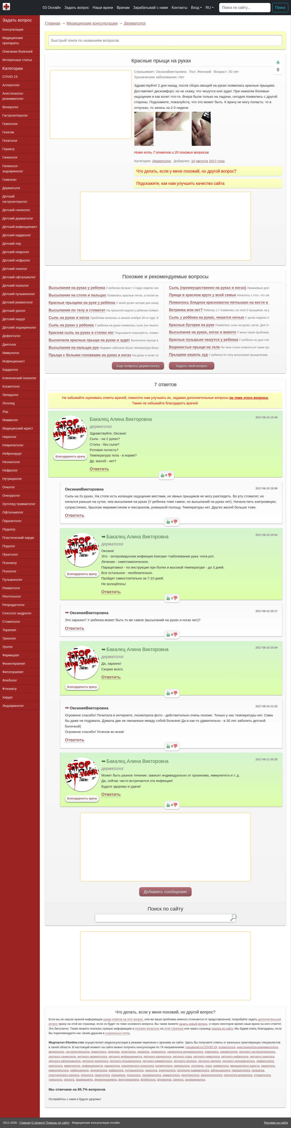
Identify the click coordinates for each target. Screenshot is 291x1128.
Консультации (13, 29)
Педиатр (9, 529)
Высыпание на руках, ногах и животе (202, 332)
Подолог (9, 546)
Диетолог (9, 344)
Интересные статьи (17, 60)
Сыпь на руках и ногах (69, 318)
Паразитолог (12, 521)
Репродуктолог (14, 605)
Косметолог (11, 386)
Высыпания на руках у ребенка (77, 288)
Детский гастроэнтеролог (15, 199)
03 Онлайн (52, 8)
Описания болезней (18, 51)
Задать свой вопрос (191, 366)
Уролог (8, 647)
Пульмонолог (13, 579)
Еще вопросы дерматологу (137, 366)
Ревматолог (11, 588)
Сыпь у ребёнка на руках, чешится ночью (206, 317)
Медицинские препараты (13, 40)
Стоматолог (11, 621)
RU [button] (208, 8)
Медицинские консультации (92, 23)
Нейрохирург (12, 453)
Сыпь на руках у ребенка (71, 325)
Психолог (10, 571)
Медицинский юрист (18, 428)
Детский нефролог (16, 260)
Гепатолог (10, 140)
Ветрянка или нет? (186, 310)
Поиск (280, 8)
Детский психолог (16, 285)
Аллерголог (11, 85)
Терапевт (10, 630)
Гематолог (10, 124)
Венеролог (11, 107)
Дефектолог (12, 336)
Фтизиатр (10, 689)
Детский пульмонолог (19, 294)
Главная (52, 23)
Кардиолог (10, 369)
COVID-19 (10, 76)
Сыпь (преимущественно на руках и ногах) (207, 288)
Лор (5, 411)
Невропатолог (13, 445)
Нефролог (10, 470)
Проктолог (10, 554)
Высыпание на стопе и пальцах (77, 295)
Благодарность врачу (70, 456)
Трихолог (9, 638)
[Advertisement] (91, 104)
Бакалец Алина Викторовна (121, 419)
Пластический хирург (19, 538)
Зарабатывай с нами (150, 8)
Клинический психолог (19, 378)
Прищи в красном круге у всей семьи (202, 295)
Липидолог (11, 395)
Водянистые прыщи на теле (194, 347)
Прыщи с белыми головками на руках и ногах (90, 355)
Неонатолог (11, 462)
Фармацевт (11, 655)
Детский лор (12, 243)
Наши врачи (103, 8)
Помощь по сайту (58, 1122)
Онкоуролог (11, 495)
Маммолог (10, 420)
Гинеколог (10, 157)
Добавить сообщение (165, 891)
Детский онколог (15, 269)
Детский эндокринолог (19, 327)
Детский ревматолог (18, 302)
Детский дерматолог (18, 218)
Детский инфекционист (20, 227)
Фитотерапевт (13, 672)
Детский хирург (14, 319)
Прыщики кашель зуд (188, 354)
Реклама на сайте (276, 1122)
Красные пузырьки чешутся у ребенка (203, 340)
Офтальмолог (13, 512)
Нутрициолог (12, 479)
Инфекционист (14, 361)
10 (193, 161)
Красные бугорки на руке (191, 325)
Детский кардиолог (17, 235)
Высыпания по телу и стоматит (77, 310)
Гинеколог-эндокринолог (13, 168)
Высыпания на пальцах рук (74, 347)
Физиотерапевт (14, 663)
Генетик (8, 132)
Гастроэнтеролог (15, 115)
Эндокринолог (13, 706)
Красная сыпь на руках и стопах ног (81, 332)
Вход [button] (195, 8)
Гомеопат (10, 179)
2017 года (217, 161)
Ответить (99, 468)
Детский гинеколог (16, 210)
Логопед (9, 403)
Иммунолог (11, 353)
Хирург (8, 697)
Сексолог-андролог (17, 613)
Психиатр (10, 563)
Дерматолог (135, 23)
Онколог (9, 487)
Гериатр (9, 149)
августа (202, 161)
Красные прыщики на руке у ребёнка (82, 303)
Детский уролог (14, 311)
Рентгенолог (12, 596)
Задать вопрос (76, 8)
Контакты (179, 8)
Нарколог (10, 437)
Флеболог (10, 680)
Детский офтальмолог (19, 277)
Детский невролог (16, 252)
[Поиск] (245, 7)
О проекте (38, 1122)
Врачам (123, 8)
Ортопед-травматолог (19, 504)
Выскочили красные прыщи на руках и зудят (89, 340)
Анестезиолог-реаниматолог (13, 96)
